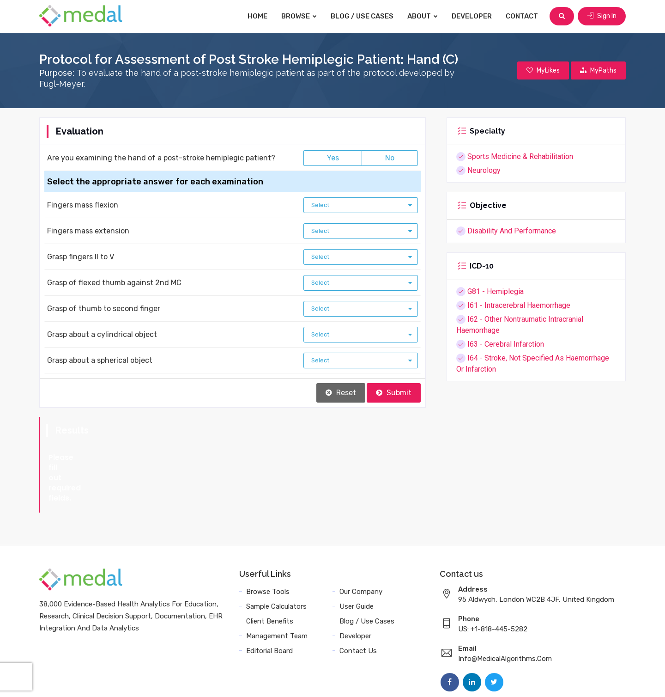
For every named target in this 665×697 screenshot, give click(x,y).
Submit (393, 392)
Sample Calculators (276, 566)
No (389, 157)
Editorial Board (269, 610)
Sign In (602, 16)
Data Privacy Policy (478, 679)
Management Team (277, 595)
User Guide (356, 566)
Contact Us (358, 610)
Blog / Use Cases (362, 16)
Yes (333, 157)
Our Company (360, 551)
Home (257, 16)
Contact (522, 16)
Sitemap (531, 679)
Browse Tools (268, 551)
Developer (472, 16)
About (422, 16)
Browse (299, 16)
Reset (341, 392)
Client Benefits (269, 580)
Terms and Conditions (401, 679)
